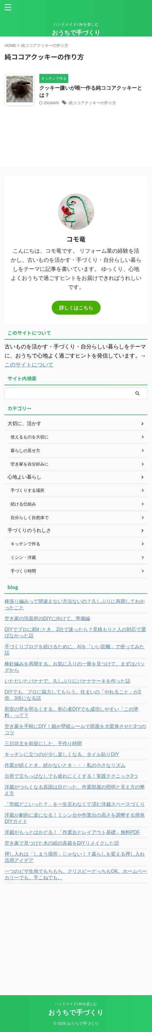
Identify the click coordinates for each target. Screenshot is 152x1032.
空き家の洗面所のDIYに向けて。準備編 (47, 618)
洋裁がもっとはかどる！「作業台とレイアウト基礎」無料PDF (72, 832)
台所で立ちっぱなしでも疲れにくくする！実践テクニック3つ (71, 776)
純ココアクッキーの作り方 (92, 103)
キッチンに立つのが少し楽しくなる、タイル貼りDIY (62, 754)
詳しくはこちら (76, 307)
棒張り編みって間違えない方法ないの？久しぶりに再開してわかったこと (75, 604)
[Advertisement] (76, 931)
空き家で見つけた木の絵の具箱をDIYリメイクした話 (62, 843)
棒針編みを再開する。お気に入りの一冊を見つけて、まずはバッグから (75, 667)
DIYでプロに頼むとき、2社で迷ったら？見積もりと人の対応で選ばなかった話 (75, 632)
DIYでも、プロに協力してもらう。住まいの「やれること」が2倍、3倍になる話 (73, 695)
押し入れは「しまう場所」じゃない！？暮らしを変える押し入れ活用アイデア (75, 857)
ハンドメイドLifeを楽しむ (76, 1004)
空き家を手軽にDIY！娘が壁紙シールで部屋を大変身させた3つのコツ (75, 729)
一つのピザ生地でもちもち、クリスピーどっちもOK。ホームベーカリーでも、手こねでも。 (76, 874)
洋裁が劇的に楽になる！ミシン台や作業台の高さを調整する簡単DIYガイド (75, 818)
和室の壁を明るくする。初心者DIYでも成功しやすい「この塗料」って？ (71, 712)
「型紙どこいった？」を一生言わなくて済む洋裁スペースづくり (75, 804)
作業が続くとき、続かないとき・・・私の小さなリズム (65, 765)
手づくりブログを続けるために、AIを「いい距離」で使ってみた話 (74, 649)
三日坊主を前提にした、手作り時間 (43, 743)
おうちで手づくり (76, 32)
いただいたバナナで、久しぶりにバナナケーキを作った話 (67, 681)
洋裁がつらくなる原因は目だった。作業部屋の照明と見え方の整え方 (75, 790)
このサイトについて (29, 365)
